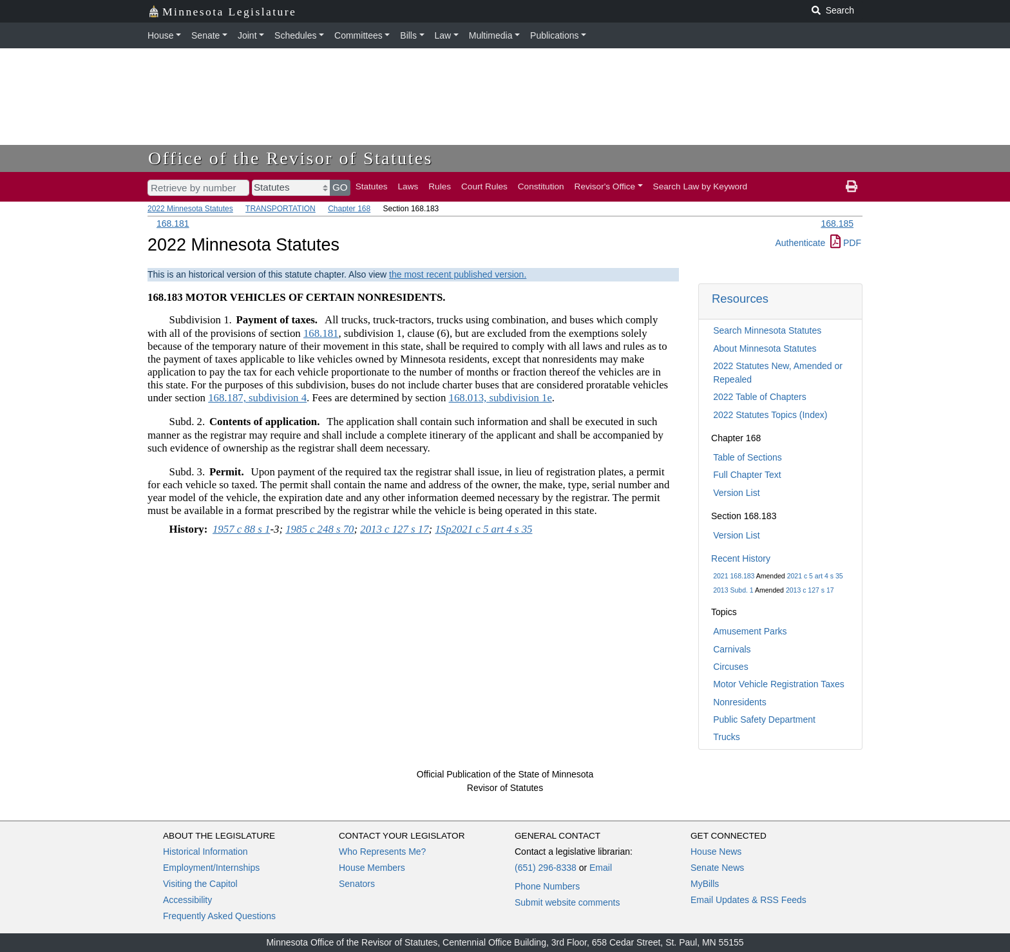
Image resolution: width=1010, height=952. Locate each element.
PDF (845, 243)
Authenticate (800, 243)
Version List (736, 493)
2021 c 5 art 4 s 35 (815, 576)
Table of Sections (747, 457)
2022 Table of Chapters (759, 397)
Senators (357, 884)
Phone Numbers (547, 886)
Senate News (717, 867)
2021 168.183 (733, 576)
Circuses (730, 667)
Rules (439, 186)
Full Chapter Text (747, 475)
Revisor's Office (605, 186)
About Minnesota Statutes (764, 348)
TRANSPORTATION (280, 208)
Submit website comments (567, 902)
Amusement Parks (749, 631)
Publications (554, 35)
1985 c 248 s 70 (319, 529)
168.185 (837, 223)
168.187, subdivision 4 (257, 398)
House (160, 35)
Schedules (295, 35)
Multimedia (491, 35)
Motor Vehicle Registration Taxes (778, 684)
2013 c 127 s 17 (810, 590)
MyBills (705, 884)
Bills (408, 35)
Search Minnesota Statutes (767, 330)
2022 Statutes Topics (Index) (770, 415)
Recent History (740, 558)
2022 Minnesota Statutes (190, 208)
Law (443, 35)
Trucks (726, 737)
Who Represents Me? (382, 851)
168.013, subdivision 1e (499, 398)
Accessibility (187, 900)
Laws (408, 186)
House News (716, 851)
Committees (358, 35)
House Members (372, 867)
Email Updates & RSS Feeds (748, 900)
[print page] (851, 186)
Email (600, 867)
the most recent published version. (457, 274)
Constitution (541, 186)
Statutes (372, 186)
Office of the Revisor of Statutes (290, 158)
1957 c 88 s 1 (242, 529)
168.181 (173, 223)
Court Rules (484, 186)
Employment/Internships (211, 867)
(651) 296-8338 (545, 867)
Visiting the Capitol (200, 884)
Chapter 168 (349, 208)
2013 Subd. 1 (733, 590)
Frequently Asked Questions (219, 916)
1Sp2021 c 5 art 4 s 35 (483, 529)
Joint (247, 35)
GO (340, 187)
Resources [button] (740, 298)
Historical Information (205, 851)
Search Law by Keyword (700, 186)
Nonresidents (740, 702)
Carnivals (731, 649)
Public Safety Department (764, 719)
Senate (205, 35)
